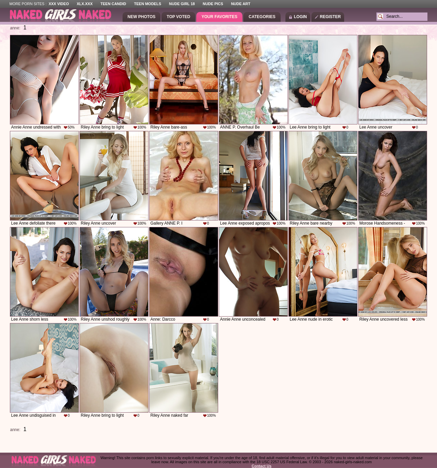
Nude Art (240, 4)
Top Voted (178, 16)
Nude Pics (213, 4)
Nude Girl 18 (182, 4)
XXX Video (58, 4)
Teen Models (147, 4)
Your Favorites (219, 16)
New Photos (142, 16)
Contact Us (261, 466)
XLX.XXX (85, 4)
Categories (262, 16)
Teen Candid (113, 4)
